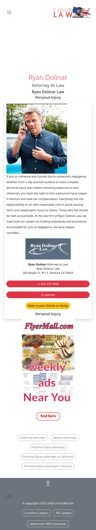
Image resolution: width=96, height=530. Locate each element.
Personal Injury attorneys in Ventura (48, 466)
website (50, 295)
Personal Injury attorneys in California (48, 457)
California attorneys (32, 438)
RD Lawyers (63, 513)
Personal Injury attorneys (48, 447)
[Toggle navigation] (9, 12)
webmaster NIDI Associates (48, 524)
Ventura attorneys (65, 438)
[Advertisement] (48, 47)
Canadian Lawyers (37, 513)
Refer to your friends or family (48, 306)
